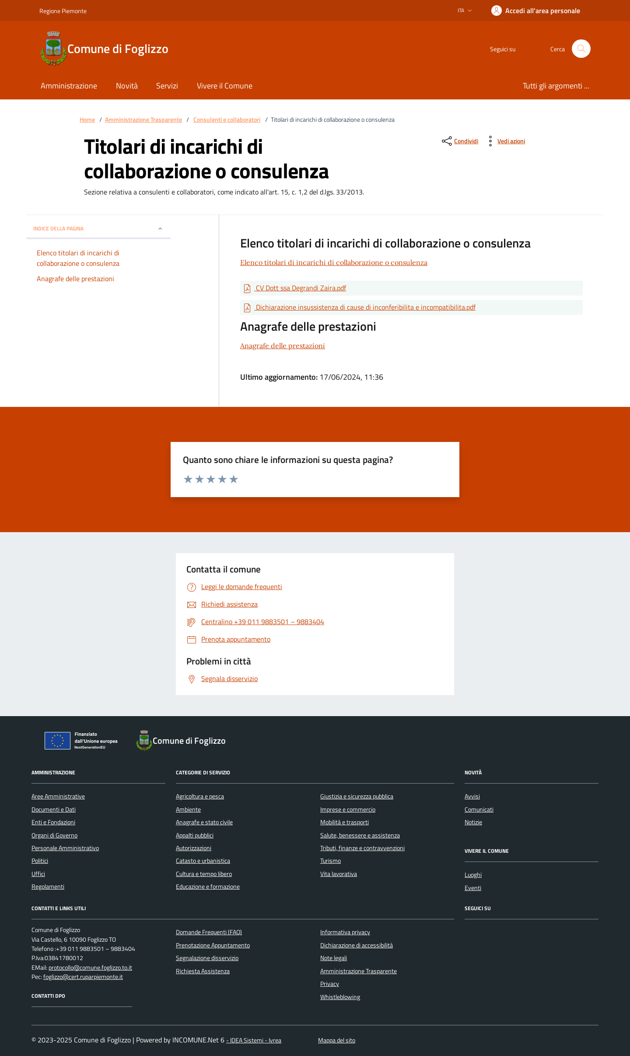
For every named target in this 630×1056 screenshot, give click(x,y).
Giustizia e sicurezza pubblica (356, 796)
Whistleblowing (340, 997)
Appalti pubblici (195, 835)
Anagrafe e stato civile (204, 822)
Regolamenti (48, 886)
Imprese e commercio (347, 809)
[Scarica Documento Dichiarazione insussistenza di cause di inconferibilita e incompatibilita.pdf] (359, 307)
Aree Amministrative (58, 796)
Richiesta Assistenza (203, 971)
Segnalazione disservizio (207, 958)
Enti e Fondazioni (53, 822)
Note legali (333, 958)
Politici (40, 860)
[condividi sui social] (459, 141)
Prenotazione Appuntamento (213, 945)
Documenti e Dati (54, 809)
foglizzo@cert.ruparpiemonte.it (83, 977)
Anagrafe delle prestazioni (282, 345)
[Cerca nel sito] (581, 48)
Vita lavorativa (338, 874)
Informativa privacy (345, 932)
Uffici (38, 874)
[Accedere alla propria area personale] (536, 10)
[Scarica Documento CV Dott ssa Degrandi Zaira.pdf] (294, 288)
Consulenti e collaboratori (226, 119)
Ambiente (188, 809)
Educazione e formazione (208, 886)
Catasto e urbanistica (203, 860)
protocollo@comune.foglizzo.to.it (90, 967)
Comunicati (479, 809)
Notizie (473, 822)
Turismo (330, 860)
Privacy (329, 984)
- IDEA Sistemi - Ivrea (253, 1040)
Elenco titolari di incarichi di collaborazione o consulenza (333, 262)
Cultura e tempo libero (204, 874)
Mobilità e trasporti (344, 822)
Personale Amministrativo (65, 848)
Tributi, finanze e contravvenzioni (362, 848)
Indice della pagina (98, 228)
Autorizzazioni (193, 848)
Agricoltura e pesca (200, 796)
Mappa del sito (336, 1040)
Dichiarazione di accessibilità (356, 945)
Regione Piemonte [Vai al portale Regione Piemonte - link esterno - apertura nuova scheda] (63, 10)
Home (87, 119)
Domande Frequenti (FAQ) (209, 932)
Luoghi (473, 874)
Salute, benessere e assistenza (360, 835)
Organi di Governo (54, 835)
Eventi (473, 888)
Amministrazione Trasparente (143, 119)
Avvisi (472, 796)
